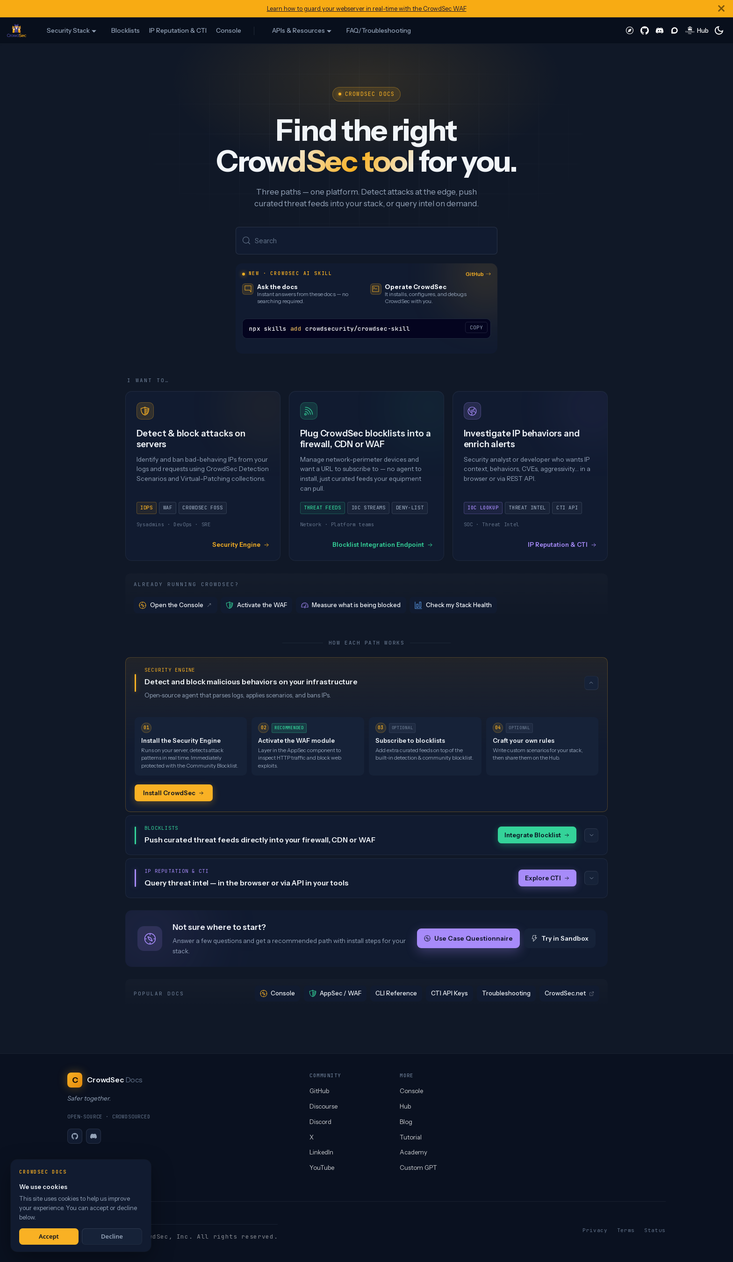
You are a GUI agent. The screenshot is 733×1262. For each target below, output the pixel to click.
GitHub (478, 274)
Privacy (595, 1230)
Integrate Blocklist (537, 836)
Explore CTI (547, 879)
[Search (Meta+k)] (366, 241)
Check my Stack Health (453, 605)
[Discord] (93, 1136)
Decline (112, 1236)
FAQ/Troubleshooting (378, 30)
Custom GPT (418, 1167)
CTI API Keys (449, 994)
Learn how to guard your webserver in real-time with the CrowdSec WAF (367, 8)
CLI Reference (396, 994)
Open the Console (176, 605)
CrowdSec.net (569, 994)
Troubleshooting (506, 994)
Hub (405, 1106)
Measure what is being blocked (351, 605)
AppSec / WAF (335, 995)
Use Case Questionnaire (468, 939)
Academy (413, 1152)
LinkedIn (321, 1152)
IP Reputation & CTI (178, 30)
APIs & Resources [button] (298, 30)
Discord (320, 1121)
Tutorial (411, 1137)
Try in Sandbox (560, 939)
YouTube (321, 1167)
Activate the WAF (256, 605)
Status (655, 1230)
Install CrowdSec (173, 793)
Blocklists (125, 30)
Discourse (323, 1106)
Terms (626, 1230)
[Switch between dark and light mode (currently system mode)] (719, 30)
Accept (49, 1236)
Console (228, 30)
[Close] (721, 8)
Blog (406, 1121)
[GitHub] (74, 1136)
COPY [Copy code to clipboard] (476, 328)
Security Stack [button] (68, 30)
